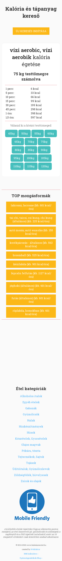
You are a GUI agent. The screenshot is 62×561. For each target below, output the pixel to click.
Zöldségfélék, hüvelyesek (31, 475)
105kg (45, 158)
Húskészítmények (31, 426)
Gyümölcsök (31, 414)
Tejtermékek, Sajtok (31, 456)
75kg (44, 141)
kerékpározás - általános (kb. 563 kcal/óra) (31, 244)
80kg (18, 150)
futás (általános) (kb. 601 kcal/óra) (31, 299)
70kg (31, 141)
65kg (18, 141)
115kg (31, 166)
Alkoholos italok (31, 396)
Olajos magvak (31, 444)
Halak (31, 420)
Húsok (31, 432)
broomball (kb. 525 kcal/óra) (31, 255)
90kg (44, 150)
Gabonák (31, 408)
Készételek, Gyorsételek (31, 438)
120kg (45, 166)
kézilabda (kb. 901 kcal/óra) (31, 264)
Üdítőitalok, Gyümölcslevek (31, 469)
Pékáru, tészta (31, 450)
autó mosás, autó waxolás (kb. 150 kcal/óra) (31, 232)
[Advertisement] (31, 352)
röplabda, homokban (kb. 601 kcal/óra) (31, 312)
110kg (17, 166)
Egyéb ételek (31, 402)
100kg (30, 158)
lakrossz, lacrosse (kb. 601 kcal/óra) (31, 207)
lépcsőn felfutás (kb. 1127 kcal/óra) (31, 274)
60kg (50, 133)
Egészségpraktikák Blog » (31, 558)
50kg (24, 133)
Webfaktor (35, 549)
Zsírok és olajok (31, 481)
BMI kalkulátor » (31, 553)
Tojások (31, 463)
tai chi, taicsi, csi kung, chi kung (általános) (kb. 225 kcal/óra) (31, 219)
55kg (37, 133)
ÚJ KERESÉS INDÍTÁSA (31, 31)
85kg (31, 150)
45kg (11, 133)
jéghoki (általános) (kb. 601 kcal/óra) (31, 287)
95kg (17, 158)
